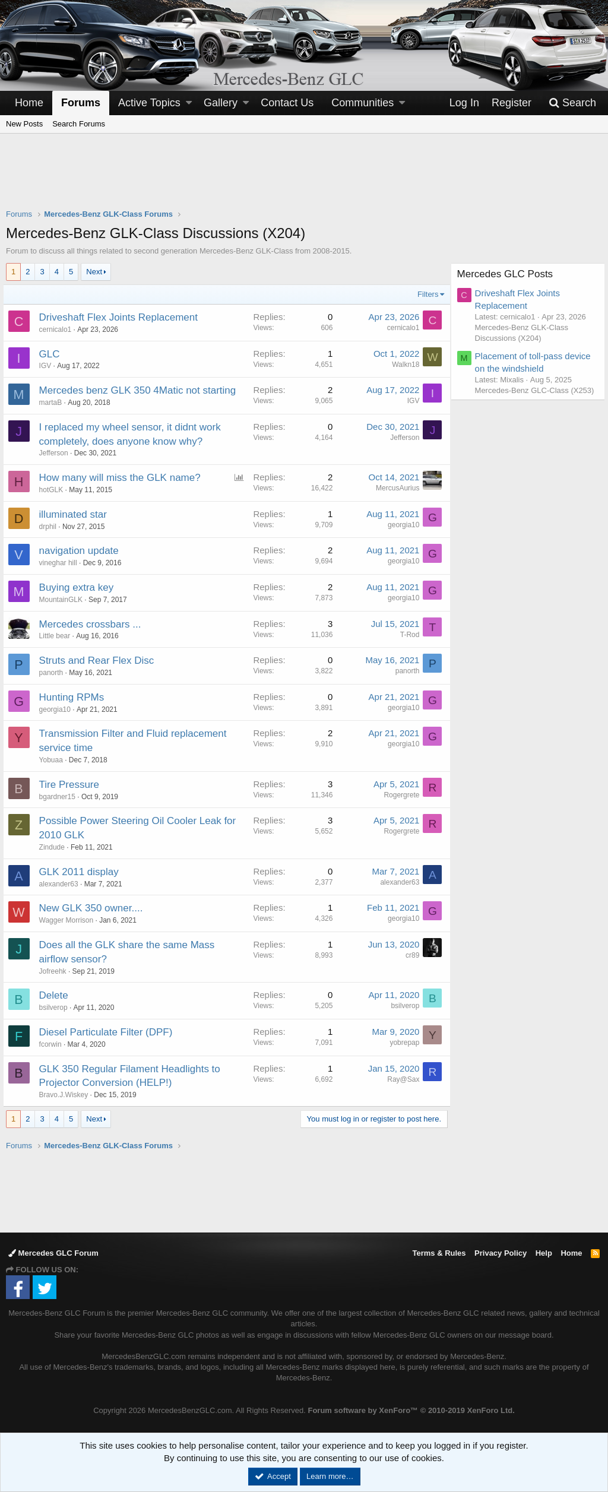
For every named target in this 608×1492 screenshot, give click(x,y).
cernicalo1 (58, 329)
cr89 (409, 955)
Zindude (55, 847)
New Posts (24, 123)
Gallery (221, 103)
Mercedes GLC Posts (508, 274)
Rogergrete (398, 795)
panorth (54, 673)
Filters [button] (424, 294)
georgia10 (400, 525)
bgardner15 (60, 797)
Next (94, 271)
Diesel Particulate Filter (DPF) (109, 1032)
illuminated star (76, 514)
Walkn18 (402, 364)
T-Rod (406, 635)
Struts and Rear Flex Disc (99, 660)
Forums (80, 103)
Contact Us (287, 103)
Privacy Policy (500, 1253)
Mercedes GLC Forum (53, 1253)
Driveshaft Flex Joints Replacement (121, 317)
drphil (50, 526)
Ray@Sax (400, 1079)
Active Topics (149, 103)
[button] (189, 103)
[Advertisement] (304, 178)
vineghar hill (61, 563)
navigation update (82, 550)
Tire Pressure (72, 784)
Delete (56, 995)
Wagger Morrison (69, 920)
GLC (52, 354)
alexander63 (61, 884)
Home (29, 103)
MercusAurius (394, 488)
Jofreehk (55, 971)
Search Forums (78, 123)
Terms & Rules (439, 1253)
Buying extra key (79, 587)
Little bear (58, 636)
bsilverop (56, 1007)
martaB (53, 402)
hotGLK (54, 490)
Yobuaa (54, 760)
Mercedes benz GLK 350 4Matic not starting (140, 390)
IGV (48, 366)
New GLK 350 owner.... (94, 908)
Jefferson (56, 453)
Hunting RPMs (74, 697)
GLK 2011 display (82, 872)
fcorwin (53, 1044)
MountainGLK (64, 599)
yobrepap (401, 1042)
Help (544, 1253)
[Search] (572, 103)
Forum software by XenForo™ (411, 1410)
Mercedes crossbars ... (93, 624)
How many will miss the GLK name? (123, 477)
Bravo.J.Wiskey (66, 1095)
